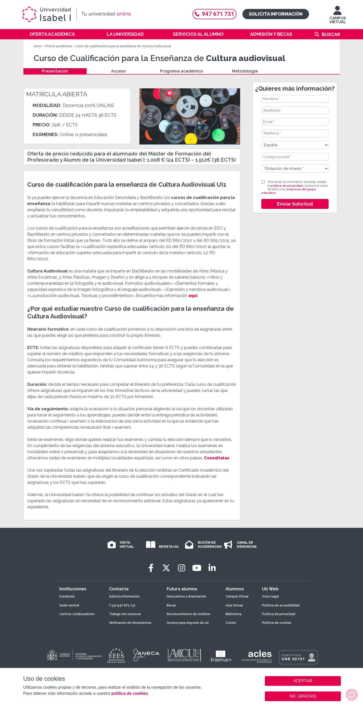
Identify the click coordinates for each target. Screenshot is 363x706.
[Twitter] (166, 568)
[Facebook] (150, 568)
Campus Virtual (237, 596)
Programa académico (181, 71)
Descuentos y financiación (186, 596)
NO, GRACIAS (303, 696)
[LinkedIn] (212, 568)
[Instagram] (181, 568)
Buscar (331, 34)
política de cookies (129, 693)
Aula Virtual (234, 605)
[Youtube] (196, 568)
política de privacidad (286, 185)
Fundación (67, 596)
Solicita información (276, 14)
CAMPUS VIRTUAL (337, 17)
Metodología (245, 71)
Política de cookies (276, 623)
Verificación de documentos (130, 623)
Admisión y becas (271, 34)
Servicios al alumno (198, 34)
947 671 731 (214, 14)
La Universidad (125, 34)
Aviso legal (270, 596)
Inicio (38, 46)
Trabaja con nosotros (125, 614)
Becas (171, 605)
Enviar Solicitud (295, 204)
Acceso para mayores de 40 (188, 623)
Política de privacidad (278, 614)
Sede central (69, 605)
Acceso (118, 71)
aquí (193, 295)
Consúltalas (216, 458)
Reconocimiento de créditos (188, 614)
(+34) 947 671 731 (122, 605)
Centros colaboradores (77, 614)
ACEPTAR (303, 681)
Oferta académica (52, 34)
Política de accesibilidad (281, 605)
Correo (231, 623)
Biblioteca (233, 614)
